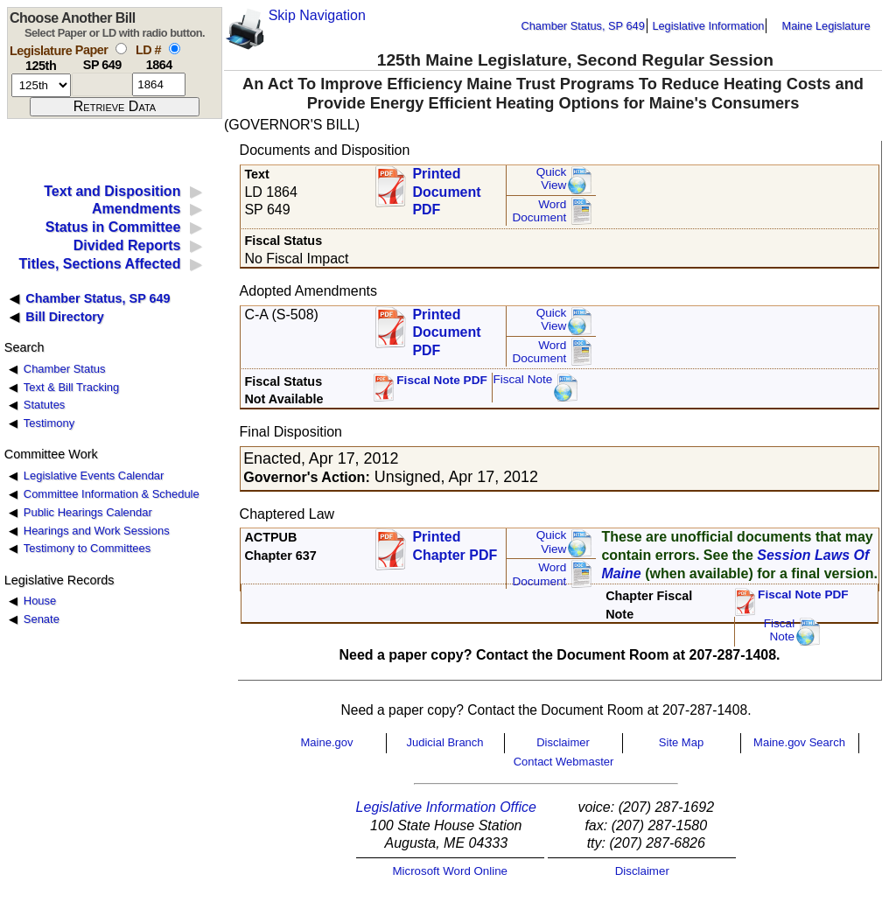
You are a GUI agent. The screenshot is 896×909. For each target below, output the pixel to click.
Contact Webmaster (564, 761)
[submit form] (115, 106)
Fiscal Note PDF (441, 380)
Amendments (136, 208)
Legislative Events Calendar (94, 475)
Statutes (45, 404)
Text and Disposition (112, 191)
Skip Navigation (317, 15)
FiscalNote (779, 630)
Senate (42, 619)
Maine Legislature (825, 25)
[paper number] (102, 84)
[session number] (41, 85)
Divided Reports (127, 245)
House (40, 600)
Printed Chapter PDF (454, 546)
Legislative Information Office (446, 807)
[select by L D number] (174, 48)
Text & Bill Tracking (71, 387)
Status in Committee (113, 227)
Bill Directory (64, 317)
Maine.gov (327, 742)
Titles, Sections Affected (99, 263)
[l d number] (159, 84)
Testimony (49, 423)
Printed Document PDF (446, 186)
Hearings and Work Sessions (97, 530)
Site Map (681, 742)
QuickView (551, 178)
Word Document (539, 211)
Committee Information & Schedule (112, 493)
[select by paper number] (121, 48)
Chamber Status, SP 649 (583, 25)
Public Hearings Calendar (88, 512)
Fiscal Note (522, 379)
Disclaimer (563, 742)
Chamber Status (65, 368)
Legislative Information (708, 25)
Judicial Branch (444, 742)
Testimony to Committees (87, 548)
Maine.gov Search (799, 742)
